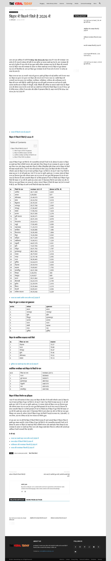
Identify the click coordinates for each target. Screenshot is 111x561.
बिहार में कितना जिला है (33, 453)
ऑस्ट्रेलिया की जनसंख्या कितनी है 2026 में (38, 518)
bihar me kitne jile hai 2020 (20, 453)
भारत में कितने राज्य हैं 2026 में (20, 132)
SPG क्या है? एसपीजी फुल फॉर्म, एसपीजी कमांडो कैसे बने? (57, 475)
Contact (68, 559)
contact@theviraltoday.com (46, 551)
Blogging (42, 3)
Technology (69, 3)
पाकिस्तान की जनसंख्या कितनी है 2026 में (24, 444)
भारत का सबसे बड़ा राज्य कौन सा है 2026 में (25, 438)
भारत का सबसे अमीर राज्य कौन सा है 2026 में (25, 298)
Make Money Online (52, 3)
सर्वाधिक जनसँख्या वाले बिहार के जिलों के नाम (25, 155)
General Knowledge (86, 3)
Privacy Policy (74, 559)
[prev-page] (10, 523)
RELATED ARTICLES (17, 500)
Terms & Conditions (84, 559)
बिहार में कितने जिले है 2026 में (19, 148)
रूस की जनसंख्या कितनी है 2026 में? (92, 45)
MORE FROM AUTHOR (34, 500)
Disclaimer (93, 559)
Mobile (76, 3)
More (95, 3)
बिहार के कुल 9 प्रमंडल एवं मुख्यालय (23, 150)
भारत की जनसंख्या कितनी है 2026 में (22, 448)
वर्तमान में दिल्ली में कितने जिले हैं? (17, 474)
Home (10, 9)
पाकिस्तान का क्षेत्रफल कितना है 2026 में (59, 518)
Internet (62, 3)
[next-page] (13, 523)
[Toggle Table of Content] (34, 145)
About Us (62, 559)
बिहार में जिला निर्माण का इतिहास (22, 157)
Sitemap (100, 559)
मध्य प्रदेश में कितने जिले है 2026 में (22, 441)
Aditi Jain (13, 19)
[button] (100, 3)
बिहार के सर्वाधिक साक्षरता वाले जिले (23, 153)
